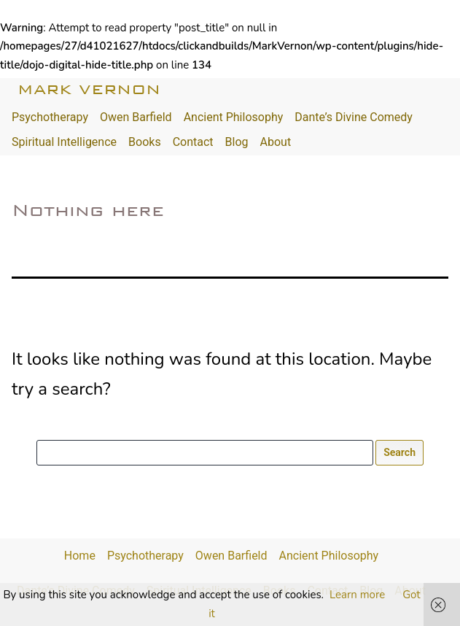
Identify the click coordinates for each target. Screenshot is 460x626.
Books (144, 142)
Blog (237, 142)
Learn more (357, 594)
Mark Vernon (88, 89)
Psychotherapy (50, 117)
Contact (193, 142)
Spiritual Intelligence (64, 142)
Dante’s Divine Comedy (354, 117)
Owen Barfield (136, 117)
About (276, 142)
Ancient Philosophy (234, 117)
